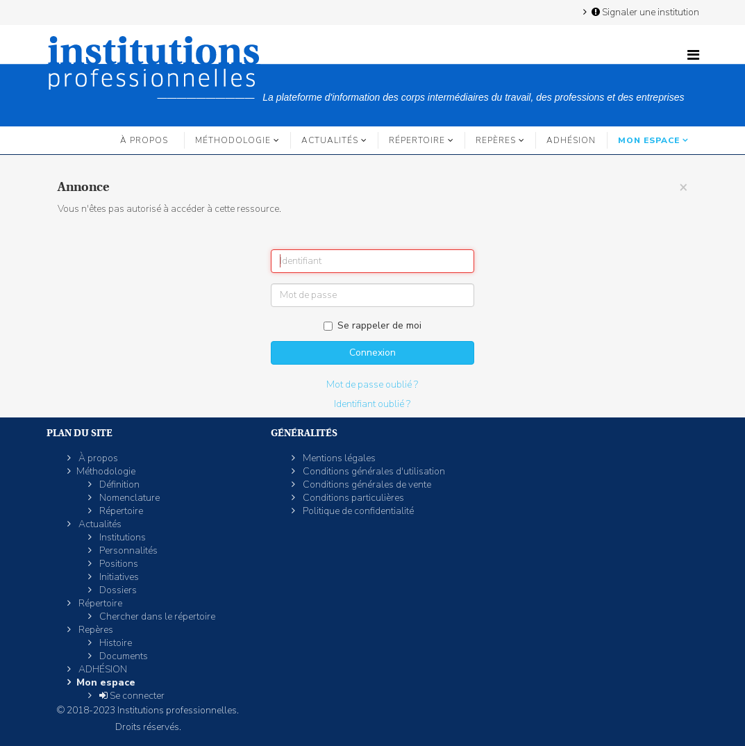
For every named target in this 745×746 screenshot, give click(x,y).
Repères (496, 140)
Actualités (329, 140)
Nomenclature (128, 497)
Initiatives (118, 576)
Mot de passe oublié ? (372, 384)
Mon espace (649, 140)
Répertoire (417, 140)
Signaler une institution (644, 12)
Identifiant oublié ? (372, 404)
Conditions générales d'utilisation (373, 471)
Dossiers (117, 590)
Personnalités (127, 550)
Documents (122, 656)
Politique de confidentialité (357, 510)
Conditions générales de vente (366, 484)
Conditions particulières (352, 497)
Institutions (121, 537)
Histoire (114, 642)
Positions (117, 563)
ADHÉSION (571, 140)
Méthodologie (233, 140)
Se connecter (131, 695)
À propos (144, 140)
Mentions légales (338, 458)
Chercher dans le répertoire (156, 616)
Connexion (372, 352)
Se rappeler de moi (372, 325)
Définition (118, 484)
